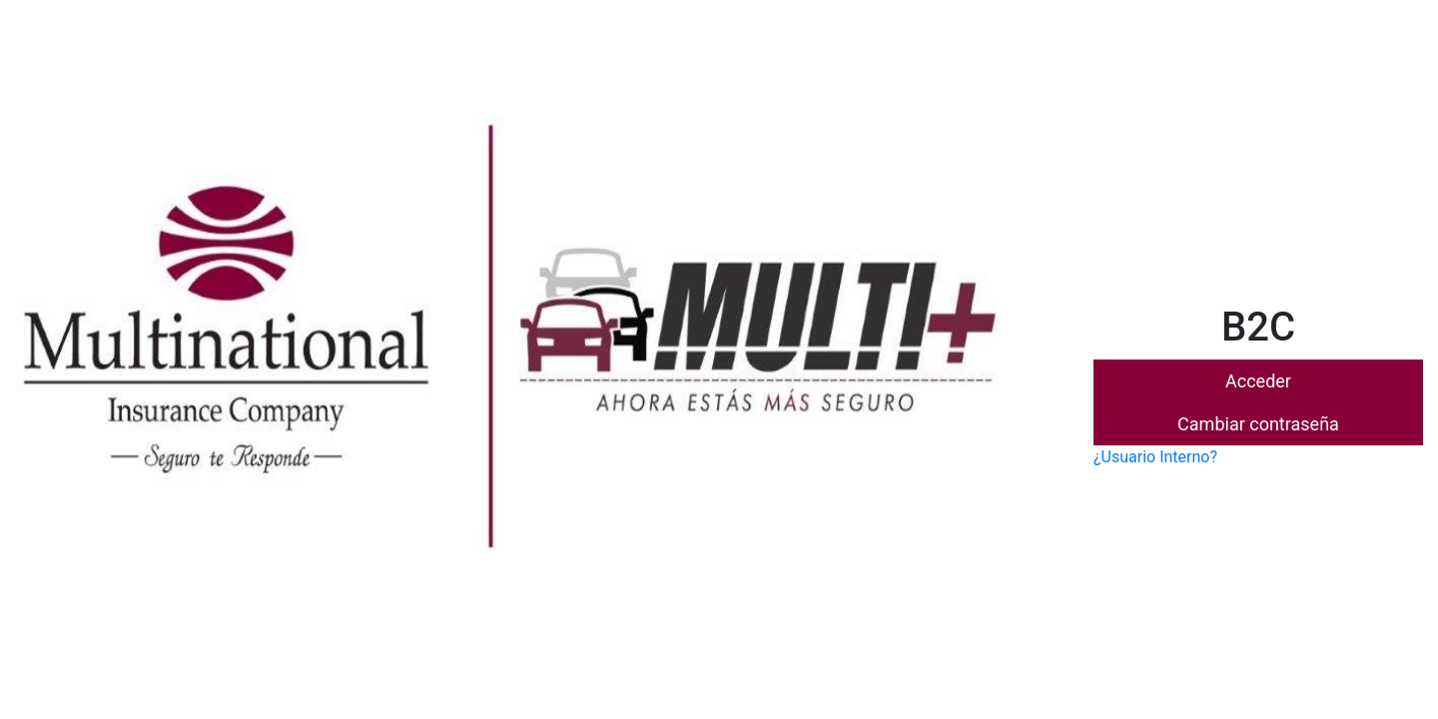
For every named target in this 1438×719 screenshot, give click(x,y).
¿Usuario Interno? (1155, 456)
